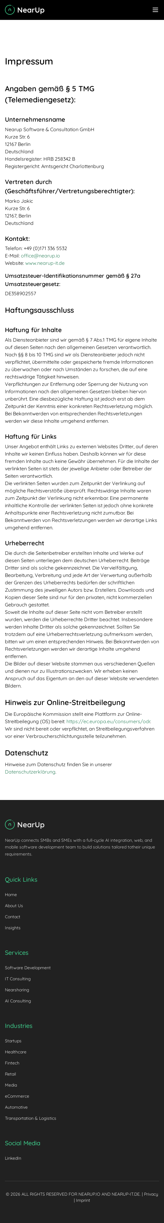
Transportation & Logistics (30, 1118)
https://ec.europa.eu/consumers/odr (108, 721)
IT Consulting (18, 979)
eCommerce (17, 1096)
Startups (13, 1041)
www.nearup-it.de (45, 263)
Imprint (83, 1200)
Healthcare (15, 1052)
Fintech (12, 1063)
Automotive (16, 1107)
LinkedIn (13, 1158)
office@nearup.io (40, 256)
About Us (14, 905)
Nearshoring (17, 990)
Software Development (28, 967)
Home (11, 894)
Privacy (151, 1194)
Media (11, 1085)
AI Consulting (18, 1001)
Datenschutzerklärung (30, 772)
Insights (13, 928)
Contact (12, 916)
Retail (10, 1074)
